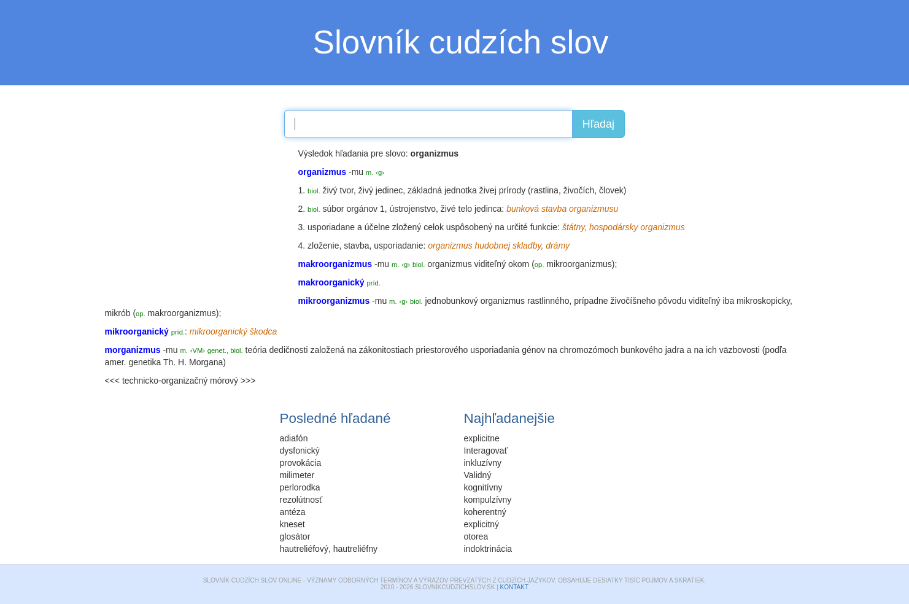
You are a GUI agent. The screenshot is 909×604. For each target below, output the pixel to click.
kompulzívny (488, 500)
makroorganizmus (182, 313)
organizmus (449, 264)
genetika (144, 362)
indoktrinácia (488, 549)
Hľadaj (598, 124)
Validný (478, 475)
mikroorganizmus (579, 264)
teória (256, 350)
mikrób (118, 313)
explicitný (482, 524)
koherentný (485, 512)
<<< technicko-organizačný (156, 380)
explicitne (482, 438)
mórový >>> (232, 380)
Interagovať (486, 450)
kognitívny (483, 487)
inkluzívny (482, 463)
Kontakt (514, 587)
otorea (476, 536)
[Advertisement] (197, 224)
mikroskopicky (763, 301)
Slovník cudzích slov (461, 42)
